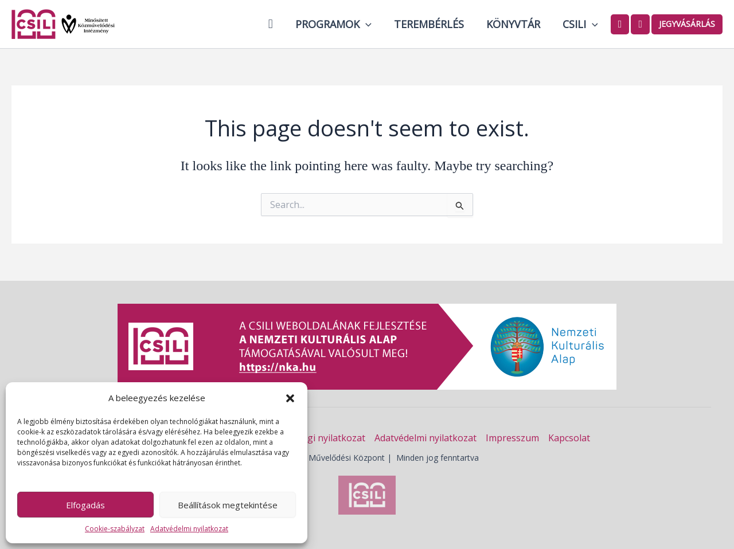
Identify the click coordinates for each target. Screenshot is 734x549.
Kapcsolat (569, 438)
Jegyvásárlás (687, 23)
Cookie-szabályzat (115, 529)
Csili (581, 24)
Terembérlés (433, 24)
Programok (339, 24)
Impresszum (512, 438)
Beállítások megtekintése (228, 505)
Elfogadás (85, 505)
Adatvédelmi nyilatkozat (189, 529)
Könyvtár (515, 24)
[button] (290, 398)
